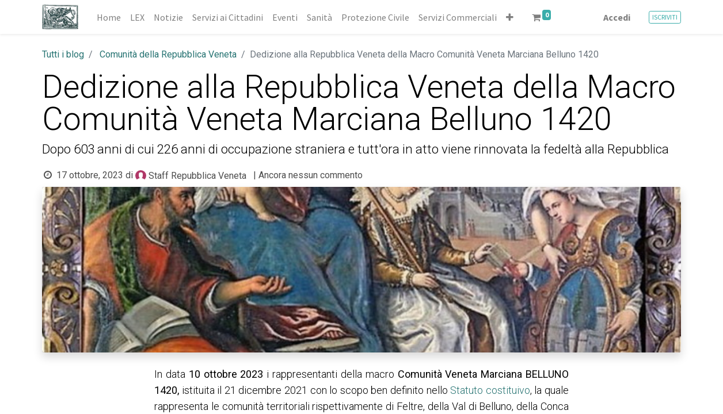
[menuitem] (108, 17)
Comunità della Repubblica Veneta (168, 54)
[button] (509, 17)
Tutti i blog (63, 54)
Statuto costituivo (490, 390)
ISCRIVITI (665, 17)
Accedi (616, 17)
